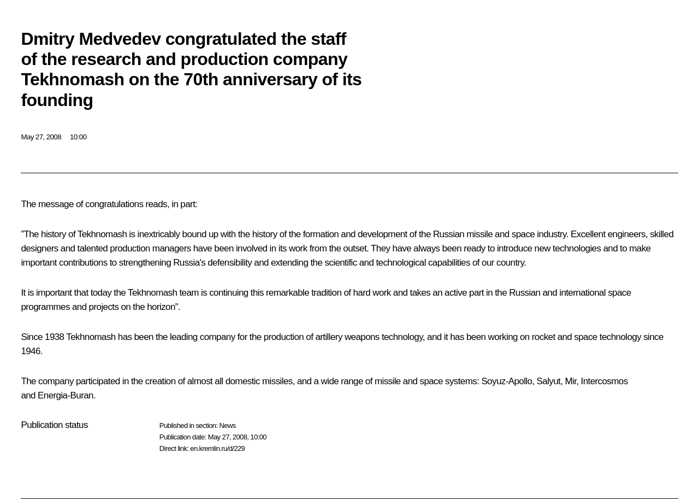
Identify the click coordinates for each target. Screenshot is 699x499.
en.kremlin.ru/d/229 (217, 448)
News (227, 425)
